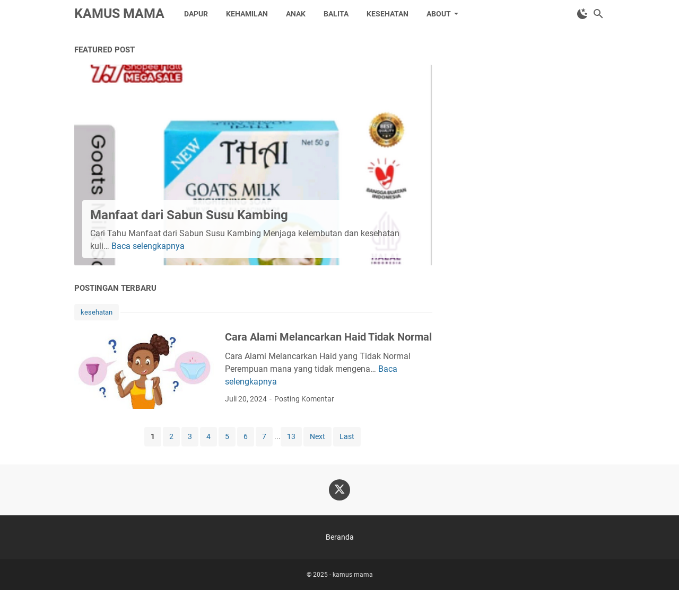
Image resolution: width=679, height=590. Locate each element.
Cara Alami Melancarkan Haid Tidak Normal (328, 336)
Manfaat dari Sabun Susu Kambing (189, 215)
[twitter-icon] (339, 489)
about (438, 14)
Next (317, 436)
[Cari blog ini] (598, 13)
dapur (196, 14)
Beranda (340, 537)
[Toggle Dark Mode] (582, 13)
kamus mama (119, 13)
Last (347, 436)
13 (291, 436)
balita (336, 14)
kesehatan (387, 14)
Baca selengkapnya (148, 246)
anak (296, 14)
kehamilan (247, 14)
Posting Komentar (304, 399)
